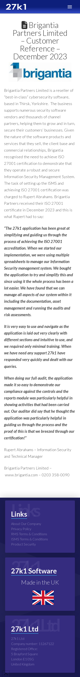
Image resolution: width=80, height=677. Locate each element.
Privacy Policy (21, 529)
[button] (69, 7)
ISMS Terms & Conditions (29, 539)
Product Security (23, 544)
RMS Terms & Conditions (29, 534)
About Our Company (26, 524)
